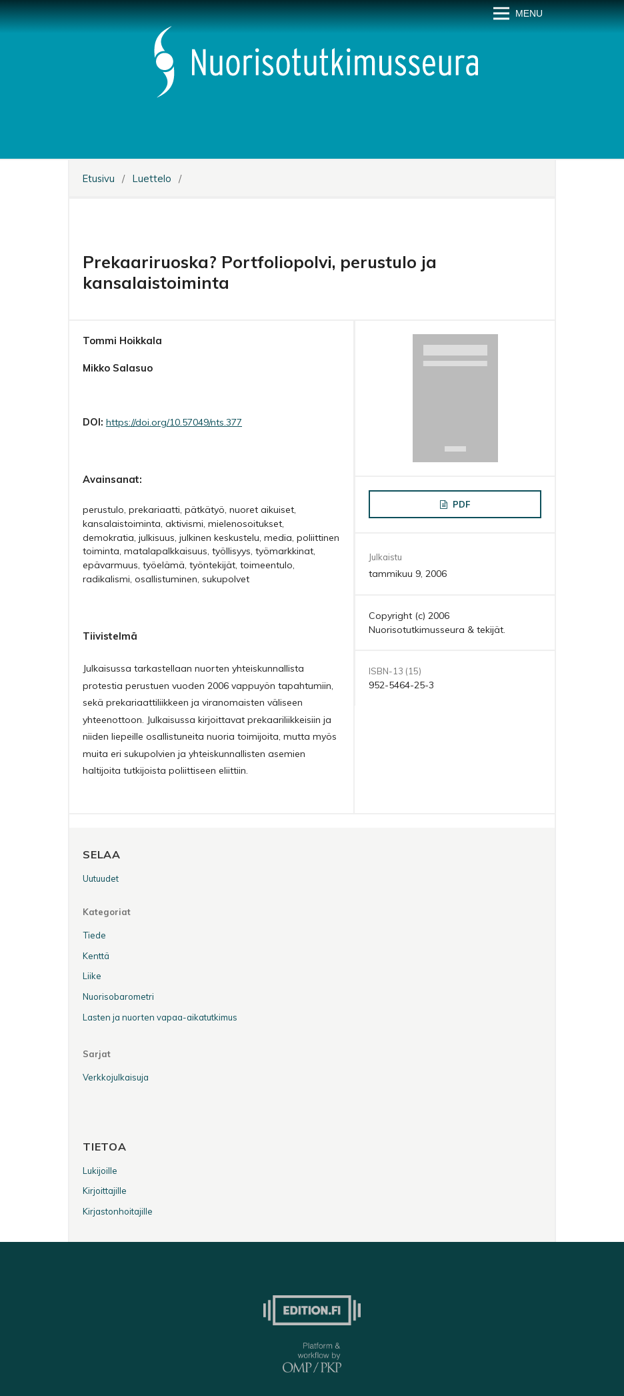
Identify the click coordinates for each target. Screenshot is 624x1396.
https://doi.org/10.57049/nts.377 (174, 422)
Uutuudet (101, 878)
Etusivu (99, 178)
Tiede (94, 935)
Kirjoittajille (105, 1190)
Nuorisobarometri (118, 996)
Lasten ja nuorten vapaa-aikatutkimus (160, 1017)
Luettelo (152, 178)
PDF (460, 504)
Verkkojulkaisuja (116, 1077)
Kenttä (96, 955)
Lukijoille (100, 1170)
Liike (92, 975)
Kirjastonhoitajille (118, 1211)
